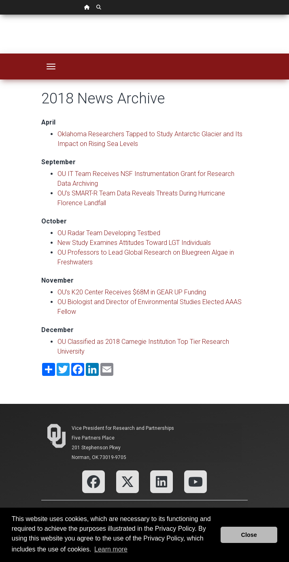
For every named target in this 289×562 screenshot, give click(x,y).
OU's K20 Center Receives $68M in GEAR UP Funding (131, 292)
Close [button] (249, 535)
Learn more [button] (111, 549)
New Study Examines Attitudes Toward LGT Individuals (134, 243)
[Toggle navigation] (51, 66)
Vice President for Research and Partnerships (123, 428)
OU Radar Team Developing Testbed (108, 233)
